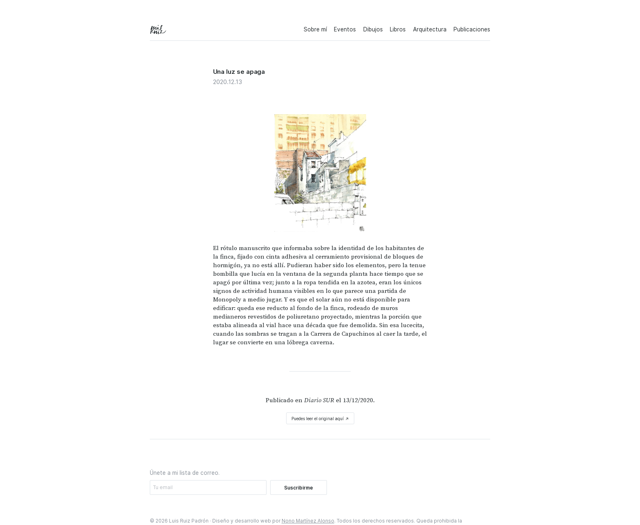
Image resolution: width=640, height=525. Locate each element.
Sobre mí (315, 29)
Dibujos (373, 29)
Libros (398, 29)
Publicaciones (471, 29)
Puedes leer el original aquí (320, 418)
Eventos (345, 29)
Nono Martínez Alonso (308, 521)
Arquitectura (430, 29)
